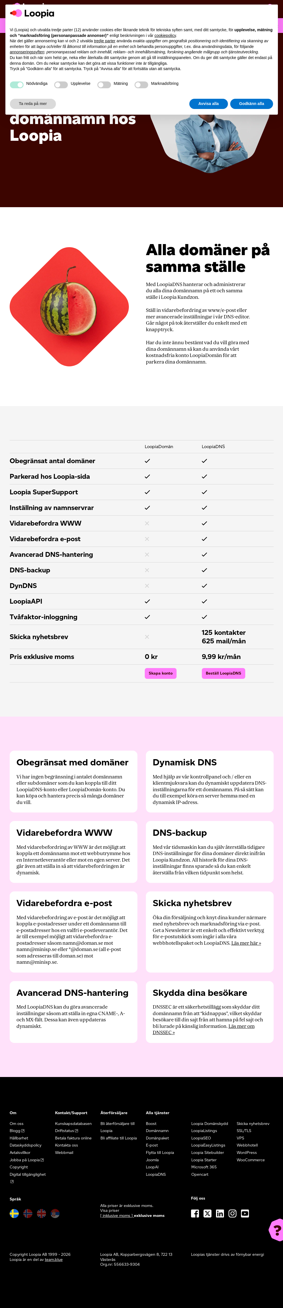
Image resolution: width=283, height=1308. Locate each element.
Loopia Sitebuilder (207, 1152)
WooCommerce (251, 1160)
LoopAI (152, 1167)
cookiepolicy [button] (165, 35)
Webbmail (64, 1152)
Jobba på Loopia (25, 1160)
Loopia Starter (204, 1160)
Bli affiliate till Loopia (118, 1138)
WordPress (247, 1152)
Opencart (199, 1174)
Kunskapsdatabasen (73, 1123)
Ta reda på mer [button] (33, 103)
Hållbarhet (19, 1138)
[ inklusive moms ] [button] (117, 1215)
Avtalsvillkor (20, 1152)
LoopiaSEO (201, 1138)
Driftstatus (64, 1130)
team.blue (54, 1259)
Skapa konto (161, 673)
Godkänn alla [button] (251, 103)
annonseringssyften (27, 52)
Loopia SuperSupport (44, 492)
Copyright (19, 1167)
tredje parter (104, 41)
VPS (240, 1138)
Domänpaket (157, 1138)
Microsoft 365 (204, 1167)
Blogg (15, 1130)
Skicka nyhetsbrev (253, 1123)
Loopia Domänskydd (209, 1123)
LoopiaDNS (156, 1174)
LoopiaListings (204, 1130)
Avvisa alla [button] (208, 103)
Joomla (152, 1160)
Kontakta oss (66, 1145)
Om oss (17, 1123)
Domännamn (157, 1130)
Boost (151, 1123)
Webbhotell (247, 1145)
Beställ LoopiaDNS (223, 673)
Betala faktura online (73, 1138)
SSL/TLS (244, 1130)
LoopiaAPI (26, 601)
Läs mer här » (246, 943)
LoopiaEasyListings (208, 1145)
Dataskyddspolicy (25, 1145)
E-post (152, 1145)
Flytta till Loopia (160, 1152)
